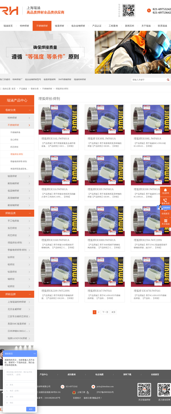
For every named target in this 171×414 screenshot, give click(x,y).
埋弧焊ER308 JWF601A (147, 189)
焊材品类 (10, 213)
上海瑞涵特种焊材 (17, 302)
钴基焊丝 (12, 272)
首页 (14, 89)
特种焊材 (24, 26)
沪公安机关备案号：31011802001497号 (43, 398)
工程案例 (113, 26)
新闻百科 (129, 26)
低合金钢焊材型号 (33, 79)
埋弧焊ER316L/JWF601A (55, 138)
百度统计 (77, 398)
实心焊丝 (14, 140)
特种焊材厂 (18, 79)
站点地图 (99, 374)
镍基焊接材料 (50, 79)
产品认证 (96, 26)
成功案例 (72, 374)
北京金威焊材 (14, 309)
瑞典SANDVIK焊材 (17, 338)
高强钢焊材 (13, 198)
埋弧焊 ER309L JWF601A (102, 138)
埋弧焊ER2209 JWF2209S (55, 290)
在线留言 (155, 374)
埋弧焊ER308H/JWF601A (102, 240)
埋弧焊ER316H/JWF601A (55, 240)
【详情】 (70, 146)
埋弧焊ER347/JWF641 (100, 290)
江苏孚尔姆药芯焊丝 (18, 316)
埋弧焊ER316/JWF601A (54, 189)
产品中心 (44, 374)
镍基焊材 (59, 26)
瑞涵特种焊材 (80, 79)
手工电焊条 (13, 221)
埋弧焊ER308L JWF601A (147, 138)
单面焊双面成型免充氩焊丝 (19, 169)
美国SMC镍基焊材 (17, 323)
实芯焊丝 (12, 228)
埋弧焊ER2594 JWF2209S (148, 240)
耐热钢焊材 (13, 183)
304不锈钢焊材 (64, 79)
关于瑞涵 (146, 26)
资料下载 (127, 374)
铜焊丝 (11, 279)
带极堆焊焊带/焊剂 (18, 161)
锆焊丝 (11, 264)
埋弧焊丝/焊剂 (62, 89)
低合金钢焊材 (78, 26)
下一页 (105, 312)
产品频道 (23, 89)
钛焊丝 (11, 257)
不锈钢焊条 (15, 132)
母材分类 (35, 89)
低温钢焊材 (13, 190)
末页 (113, 312)
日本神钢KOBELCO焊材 (18, 331)
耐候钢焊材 (13, 205)
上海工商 (81, 392)
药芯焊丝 (14, 147)
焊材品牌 (10, 294)
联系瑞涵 (162, 26)
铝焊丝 (11, 286)
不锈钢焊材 (42, 26)
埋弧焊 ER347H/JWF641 (147, 290)
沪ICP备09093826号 (105, 392)
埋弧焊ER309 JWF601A (101, 189)
